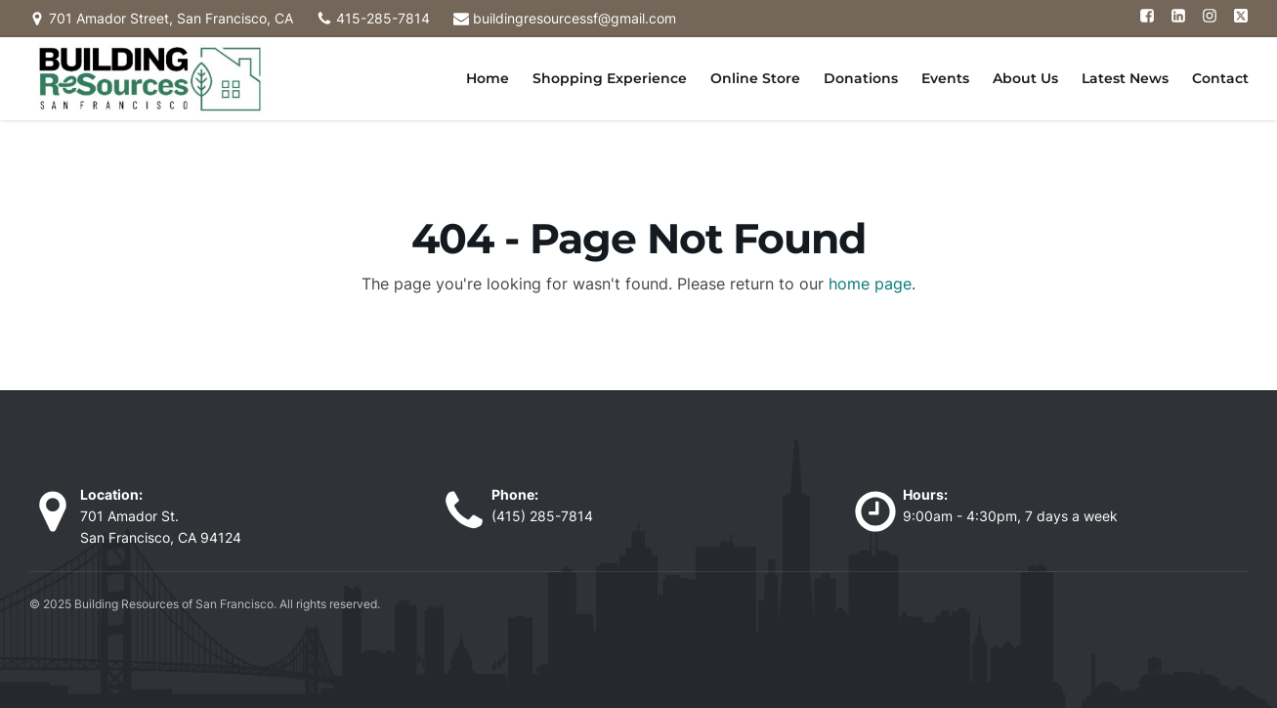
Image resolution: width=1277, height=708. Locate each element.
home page (870, 283)
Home (487, 78)
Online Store (755, 78)
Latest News (1125, 78)
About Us (1025, 78)
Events (945, 78)
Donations (861, 78)
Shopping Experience (609, 78)
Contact (1220, 78)
